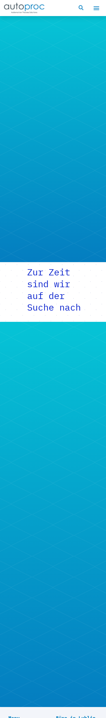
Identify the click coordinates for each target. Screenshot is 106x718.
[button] (81, 7)
